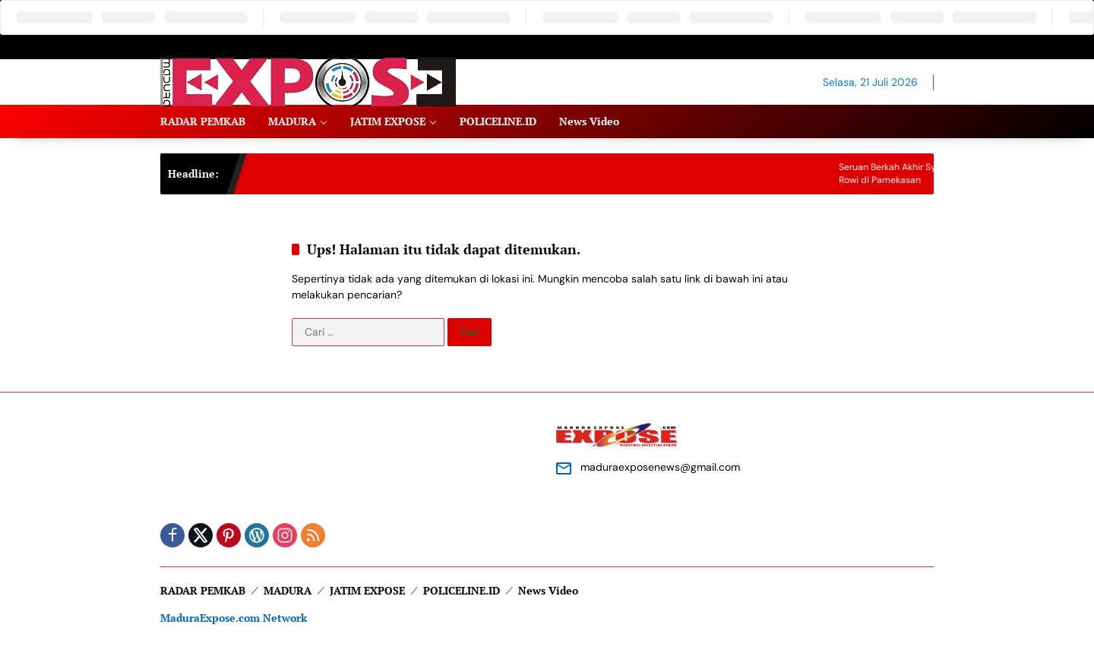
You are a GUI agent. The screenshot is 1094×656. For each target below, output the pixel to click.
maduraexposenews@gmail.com (660, 467)
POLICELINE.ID (461, 590)
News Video (548, 590)
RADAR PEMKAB (202, 590)
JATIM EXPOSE (367, 590)
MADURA (287, 590)
